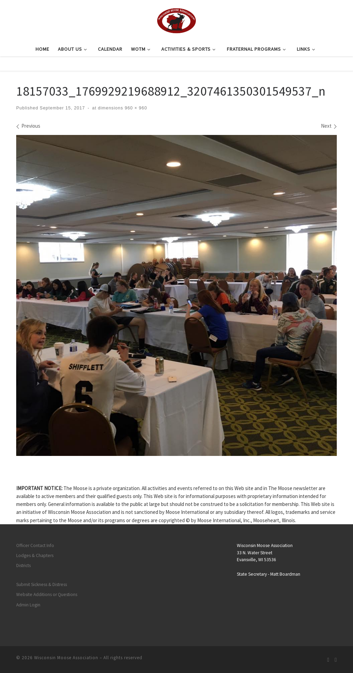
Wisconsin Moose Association (66, 658)
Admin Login (28, 605)
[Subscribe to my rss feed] (328, 659)
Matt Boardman (285, 574)
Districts (23, 565)
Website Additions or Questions (46, 594)
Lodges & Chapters (34, 555)
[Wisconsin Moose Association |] (176, 19)
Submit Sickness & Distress (41, 584)
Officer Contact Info (35, 545)
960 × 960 (135, 108)
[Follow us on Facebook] (336, 659)
